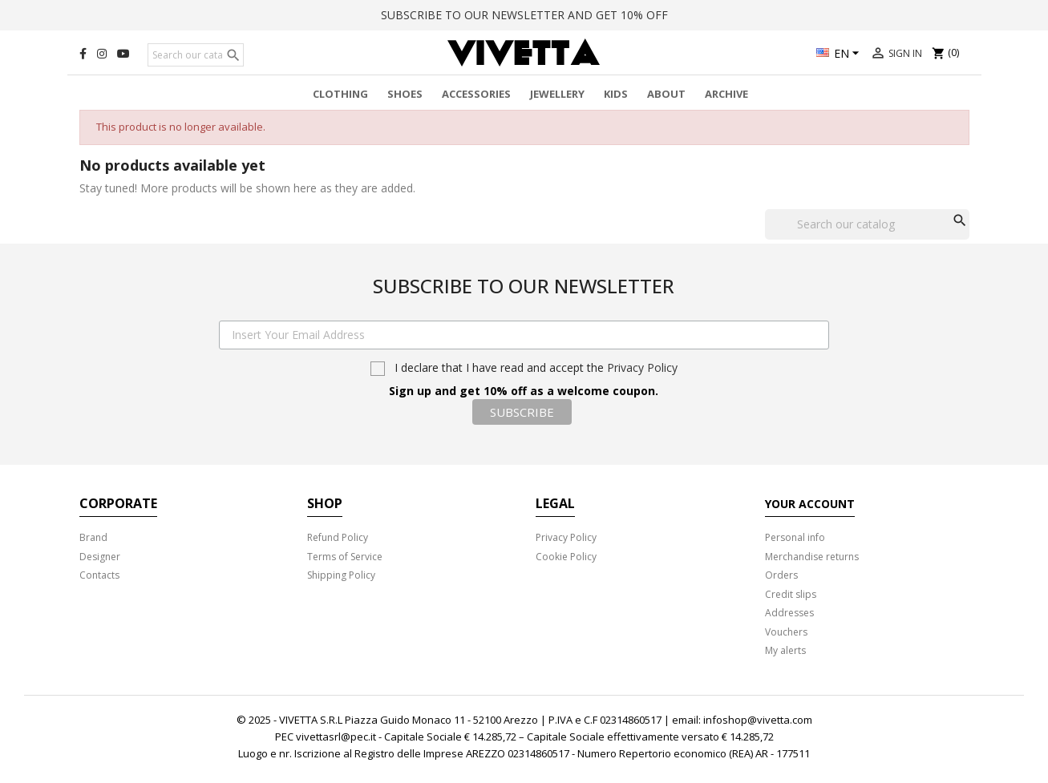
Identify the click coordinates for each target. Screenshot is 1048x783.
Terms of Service (344, 556)
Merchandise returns (812, 556)
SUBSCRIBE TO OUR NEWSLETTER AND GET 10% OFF (524, 14)
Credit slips (790, 594)
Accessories (476, 94)
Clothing (340, 94)
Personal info (795, 537)
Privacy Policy (642, 367)
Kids (616, 94)
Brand (93, 537)
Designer (99, 556)
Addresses (789, 613)
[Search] (195, 55)
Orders (781, 575)
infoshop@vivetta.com (757, 719)
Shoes (405, 94)
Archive (726, 94)
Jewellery (557, 94)
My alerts (785, 650)
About (666, 94)
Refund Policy (337, 537)
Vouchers (786, 632)
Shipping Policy (341, 575)
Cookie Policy (566, 556)
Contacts (99, 575)
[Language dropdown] (840, 54)
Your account (810, 503)
